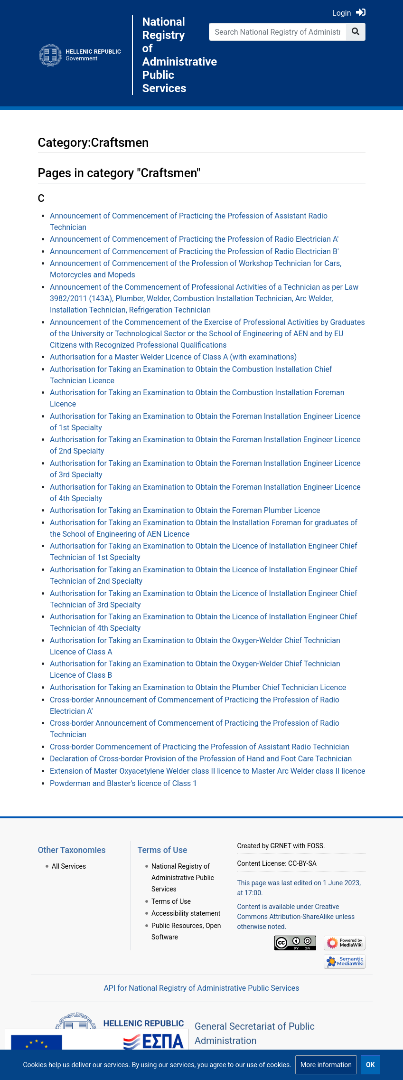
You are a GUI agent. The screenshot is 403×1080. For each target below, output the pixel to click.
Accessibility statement (185, 913)
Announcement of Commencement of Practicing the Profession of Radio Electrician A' (194, 239)
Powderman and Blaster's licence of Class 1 (123, 783)
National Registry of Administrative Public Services (168, 55)
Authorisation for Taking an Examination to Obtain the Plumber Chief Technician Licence (198, 687)
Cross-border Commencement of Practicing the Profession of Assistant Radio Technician (199, 746)
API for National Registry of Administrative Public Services (201, 988)
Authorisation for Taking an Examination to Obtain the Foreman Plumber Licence (185, 510)
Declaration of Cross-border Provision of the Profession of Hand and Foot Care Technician (201, 758)
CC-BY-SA (302, 863)
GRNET (281, 846)
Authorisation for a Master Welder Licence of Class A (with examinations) (173, 356)
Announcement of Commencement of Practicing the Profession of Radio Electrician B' (194, 251)
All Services (69, 866)
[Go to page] (356, 32)
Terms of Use (171, 901)
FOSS (315, 846)
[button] (326, 1064)
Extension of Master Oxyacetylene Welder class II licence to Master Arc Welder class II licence (207, 771)
